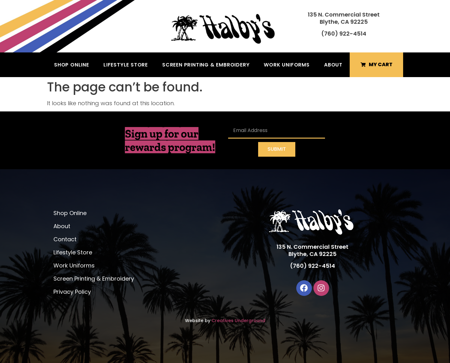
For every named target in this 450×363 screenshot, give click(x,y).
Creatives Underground (238, 320)
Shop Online (71, 64)
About (333, 64)
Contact (65, 239)
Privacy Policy (72, 292)
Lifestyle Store (125, 64)
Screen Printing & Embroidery (205, 64)
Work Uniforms (286, 64)
